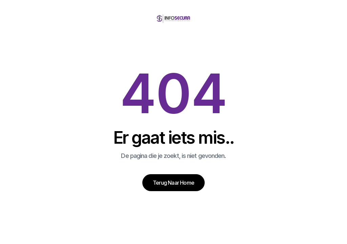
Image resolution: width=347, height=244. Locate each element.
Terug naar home (173, 182)
